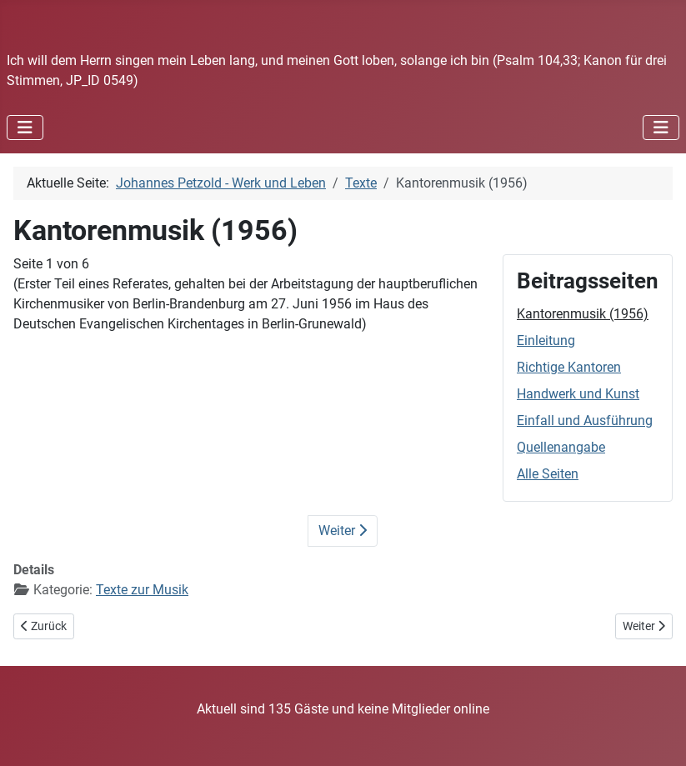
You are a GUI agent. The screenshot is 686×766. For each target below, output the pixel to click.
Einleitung (546, 340)
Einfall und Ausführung (585, 420)
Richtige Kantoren (569, 367)
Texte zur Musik (142, 590)
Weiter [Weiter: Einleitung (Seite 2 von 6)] (342, 530)
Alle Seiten (547, 474)
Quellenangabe (561, 447)
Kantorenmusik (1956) (582, 314)
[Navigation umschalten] (25, 127)
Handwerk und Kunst (578, 394)
